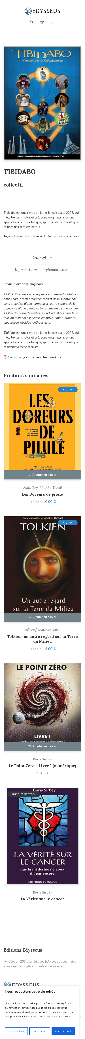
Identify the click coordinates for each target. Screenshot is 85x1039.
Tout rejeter (39, 1031)
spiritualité (73, 236)
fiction (28, 236)
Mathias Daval (51, 487)
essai (19, 236)
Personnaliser (16, 1031)
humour (38, 236)
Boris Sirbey (42, 759)
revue (61, 236)
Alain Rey (30, 487)
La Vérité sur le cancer (42, 898)
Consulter (15, 357)
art (13, 236)
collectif (13, 185)
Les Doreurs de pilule (42, 494)
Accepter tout (63, 1031)
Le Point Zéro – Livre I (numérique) (42, 765)
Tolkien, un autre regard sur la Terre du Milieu (42, 639)
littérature (50, 236)
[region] (40, 1012)
